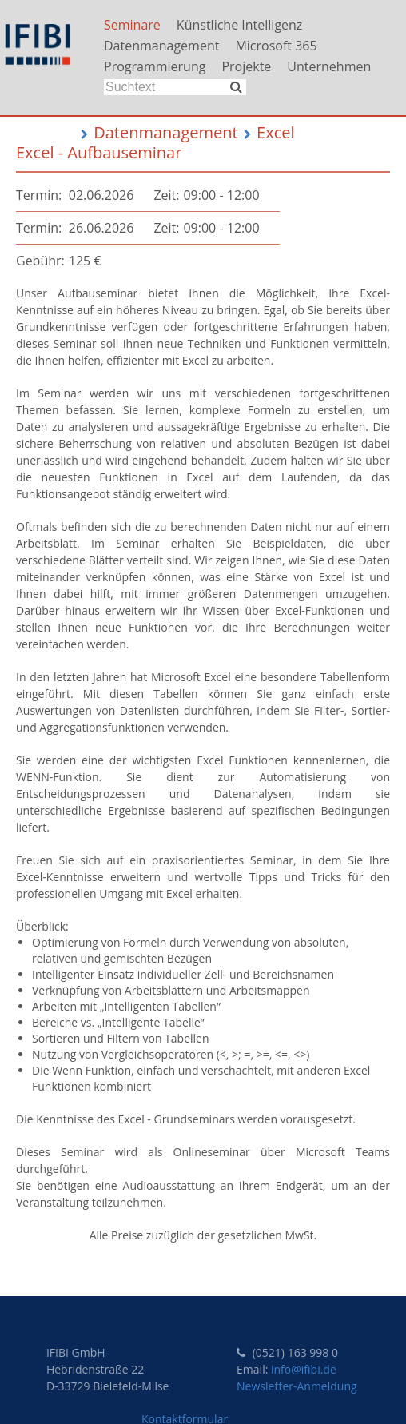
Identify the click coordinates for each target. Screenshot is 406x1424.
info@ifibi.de (303, 1369)
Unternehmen (329, 66)
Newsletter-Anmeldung (297, 1386)
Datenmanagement (161, 45)
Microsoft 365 (275, 45)
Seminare (132, 25)
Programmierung (154, 66)
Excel (275, 132)
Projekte (246, 66)
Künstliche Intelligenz (240, 25)
